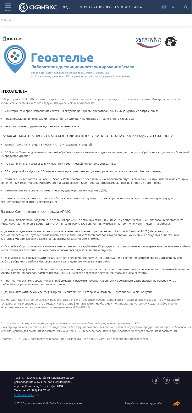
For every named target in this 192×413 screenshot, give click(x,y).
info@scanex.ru (24, 394)
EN (172, 7)
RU (164, 7)
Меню (7, 7)
